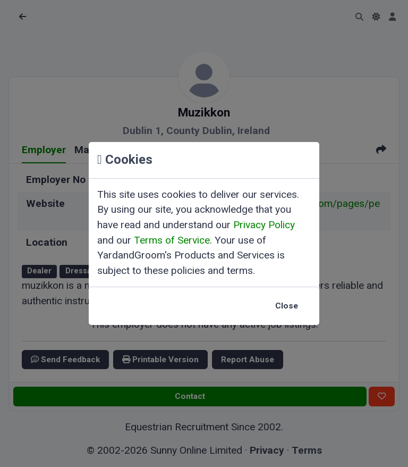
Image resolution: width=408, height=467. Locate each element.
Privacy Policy (264, 225)
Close (286, 306)
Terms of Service (172, 240)
